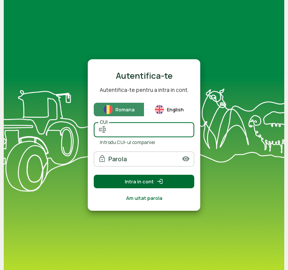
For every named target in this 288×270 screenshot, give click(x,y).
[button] (186, 159)
